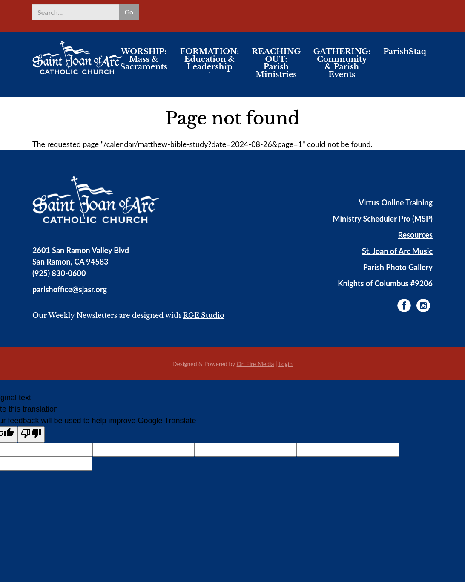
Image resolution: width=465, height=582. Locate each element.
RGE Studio (203, 315)
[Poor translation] (31, 434)
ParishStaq (404, 56)
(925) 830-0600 (59, 273)
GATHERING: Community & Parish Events (341, 68)
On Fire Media (255, 363)
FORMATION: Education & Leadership (209, 64)
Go (128, 12)
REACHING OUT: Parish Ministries (276, 68)
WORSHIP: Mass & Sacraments (143, 64)
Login (285, 363)
